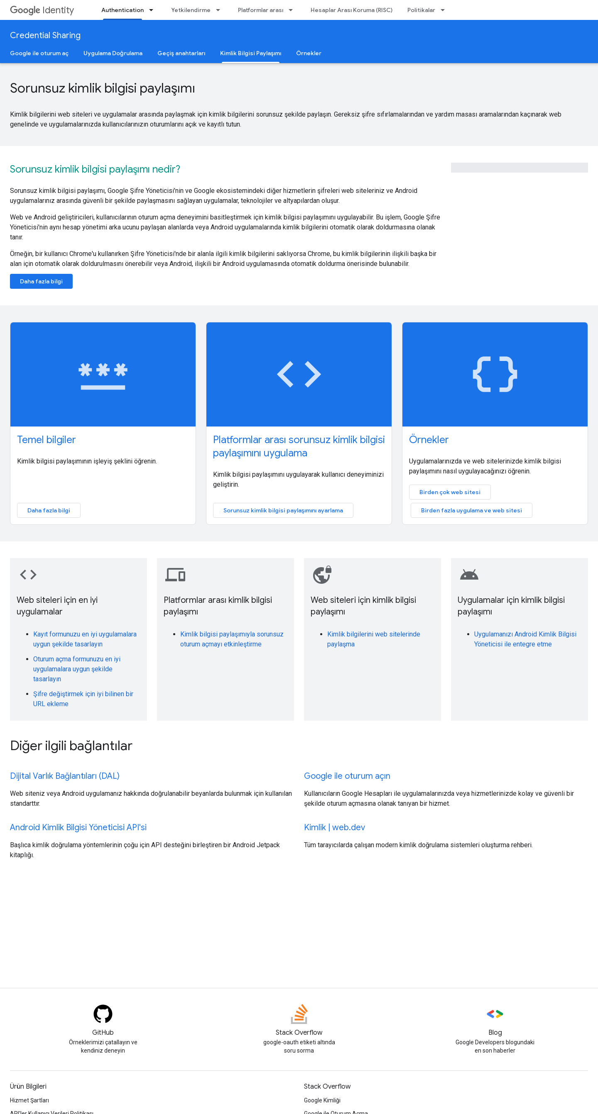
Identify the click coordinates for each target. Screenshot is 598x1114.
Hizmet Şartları (29, 1100)
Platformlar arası (260, 10)
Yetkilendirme (191, 10)
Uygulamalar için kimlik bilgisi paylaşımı (511, 606)
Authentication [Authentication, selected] (122, 10)
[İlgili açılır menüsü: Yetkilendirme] (220, 10)
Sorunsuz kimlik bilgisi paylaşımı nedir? (95, 169)
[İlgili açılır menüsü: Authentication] (154, 10)
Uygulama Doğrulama (112, 53)
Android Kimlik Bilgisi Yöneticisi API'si (78, 827)
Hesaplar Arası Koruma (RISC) (351, 10)
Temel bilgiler (46, 440)
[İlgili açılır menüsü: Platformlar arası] (293, 10)
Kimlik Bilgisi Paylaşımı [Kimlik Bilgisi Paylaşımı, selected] (250, 53)
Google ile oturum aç (39, 53)
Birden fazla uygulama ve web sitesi (471, 510)
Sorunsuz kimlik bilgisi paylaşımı (102, 88)
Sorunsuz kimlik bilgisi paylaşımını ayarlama (283, 510)
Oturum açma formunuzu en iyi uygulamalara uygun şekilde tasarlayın (76, 669)
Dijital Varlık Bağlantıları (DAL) (65, 776)
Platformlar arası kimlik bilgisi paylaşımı (218, 606)
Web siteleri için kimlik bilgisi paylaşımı (363, 606)
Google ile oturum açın (347, 776)
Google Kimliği (322, 1100)
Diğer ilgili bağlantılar (71, 745)
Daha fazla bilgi (41, 281)
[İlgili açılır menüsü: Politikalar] (445, 10)
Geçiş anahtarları (181, 53)
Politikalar (421, 10)
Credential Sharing (45, 35)
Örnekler (308, 53)
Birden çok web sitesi (449, 492)
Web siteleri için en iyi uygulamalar (57, 606)
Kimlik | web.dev (334, 827)
